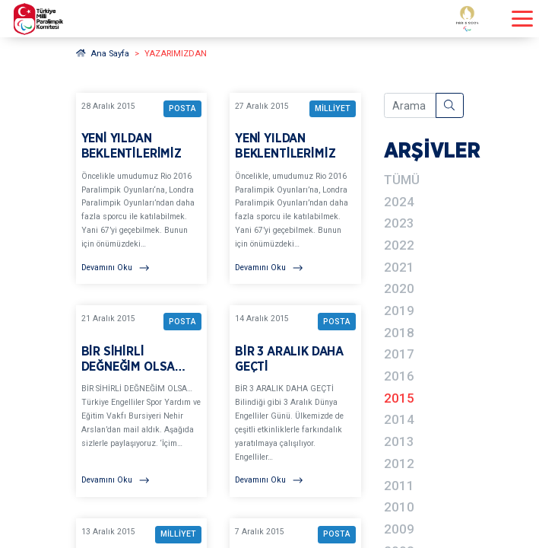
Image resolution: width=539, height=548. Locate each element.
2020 (399, 288)
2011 (399, 485)
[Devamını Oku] (141, 268)
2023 (399, 223)
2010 (399, 507)
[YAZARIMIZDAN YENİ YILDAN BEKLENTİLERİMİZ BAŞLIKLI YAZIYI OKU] (141, 188)
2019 (399, 310)
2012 (399, 463)
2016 (399, 376)
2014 (399, 419)
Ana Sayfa (103, 54)
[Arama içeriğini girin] (410, 106)
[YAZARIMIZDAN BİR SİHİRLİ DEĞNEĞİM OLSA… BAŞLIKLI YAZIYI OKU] (141, 401)
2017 (399, 354)
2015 (399, 398)
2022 (399, 245)
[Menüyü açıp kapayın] (522, 18)
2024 (399, 201)
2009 (399, 529)
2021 (399, 267)
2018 (399, 332)
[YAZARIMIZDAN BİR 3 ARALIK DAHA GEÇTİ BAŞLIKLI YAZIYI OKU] (295, 401)
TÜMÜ (402, 179)
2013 (399, 441)
